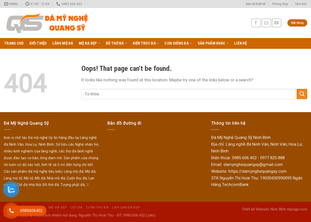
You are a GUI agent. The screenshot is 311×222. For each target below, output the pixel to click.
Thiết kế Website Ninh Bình (264, 209)
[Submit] (302, 94)
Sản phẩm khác (213, 43)
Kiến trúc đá (146, 43)
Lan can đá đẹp (126, 207)
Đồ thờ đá (116, 43)
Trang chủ (14, 43)
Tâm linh (301, 4)
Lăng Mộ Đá (62, 43)
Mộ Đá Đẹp (89, 43)
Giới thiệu (38, 43)
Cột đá (76, 207)
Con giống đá (178, 43)
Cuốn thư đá (97, 207)
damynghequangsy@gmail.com (253, 164)
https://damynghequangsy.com (257, 171)
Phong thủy (280, 4)
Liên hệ (240, 43)
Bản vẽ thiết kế (255, 4)
